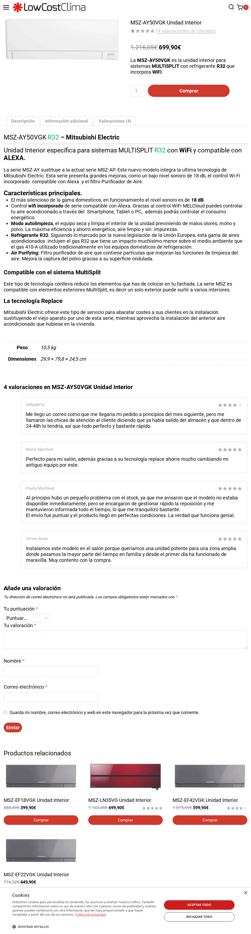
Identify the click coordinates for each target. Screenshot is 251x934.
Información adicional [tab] (66, 121)
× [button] (245, 893)
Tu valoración (20, 626)
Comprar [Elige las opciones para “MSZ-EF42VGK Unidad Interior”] (209, 821)
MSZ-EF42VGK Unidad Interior (205, 801)
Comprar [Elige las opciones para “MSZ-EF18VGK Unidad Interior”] (41, 821)
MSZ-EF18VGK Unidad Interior (36, 801)
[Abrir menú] (6, 7)
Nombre (14, 662)
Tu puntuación (21, 609)
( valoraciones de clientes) (186, 31)
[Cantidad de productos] (138, 91)
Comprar (186, 90)
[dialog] (125, 911)
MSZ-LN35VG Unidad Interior (119, 801)
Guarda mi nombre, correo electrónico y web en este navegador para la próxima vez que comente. (105, 713)
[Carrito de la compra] (243, 7)
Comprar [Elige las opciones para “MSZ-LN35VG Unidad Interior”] (125, 821)
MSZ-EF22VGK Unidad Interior (36, 875)
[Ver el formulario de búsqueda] (230, 7)
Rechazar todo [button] (199, 917)
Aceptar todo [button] (199, 905)
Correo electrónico (25, 688)
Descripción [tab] (23, 121)
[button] (85, 926)
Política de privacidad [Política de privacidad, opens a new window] (90, 914)
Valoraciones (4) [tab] (115, 121)
